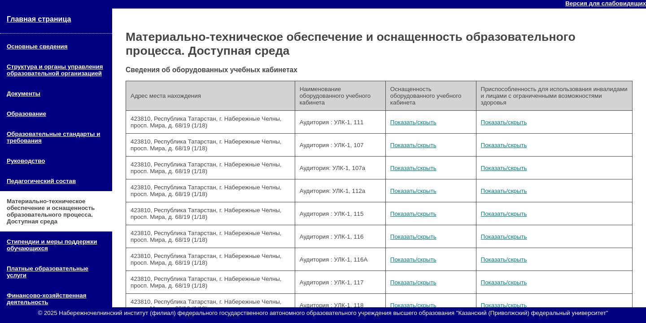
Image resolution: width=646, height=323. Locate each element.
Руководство (26, 160)
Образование (26, 113)
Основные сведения (37, 46)
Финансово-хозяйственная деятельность (47, 299)
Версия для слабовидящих (605, 3)
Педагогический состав (41, 181)
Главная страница (39, 19)
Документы (23, 93)
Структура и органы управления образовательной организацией (55, 70)
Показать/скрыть (413, 122)
